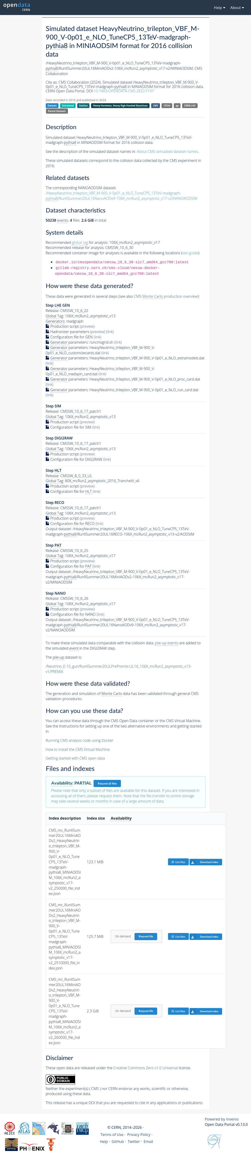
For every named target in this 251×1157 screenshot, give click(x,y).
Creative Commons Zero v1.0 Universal (145, 1067)
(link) (110, 331)
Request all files (107, 783)
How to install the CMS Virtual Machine (78, 749)
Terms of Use (112, 1134)
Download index (204, 862)
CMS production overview (166, 296)
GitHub (118, 1141)
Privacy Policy (138, 1134)
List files (178, 861)
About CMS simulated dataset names (167, 151)
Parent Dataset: (57, 111)
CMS (155, 105)
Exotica (83, 105)
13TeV (166, 105)
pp (177, 105)
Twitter (134, 1141)
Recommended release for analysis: (75, 247)
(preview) (87, 326)
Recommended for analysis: (77, 242)
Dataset (52, 105)
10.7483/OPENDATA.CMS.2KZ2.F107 (124, 91)
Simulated (68, 105)
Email (148, 1141)
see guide (190, 252)
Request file (146, 936)
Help (104, 1141)
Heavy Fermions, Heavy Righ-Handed (120, 105)
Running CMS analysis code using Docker (79, 740)
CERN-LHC (190, 105)
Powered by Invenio (222, 1119)
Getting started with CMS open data (75, 758)
